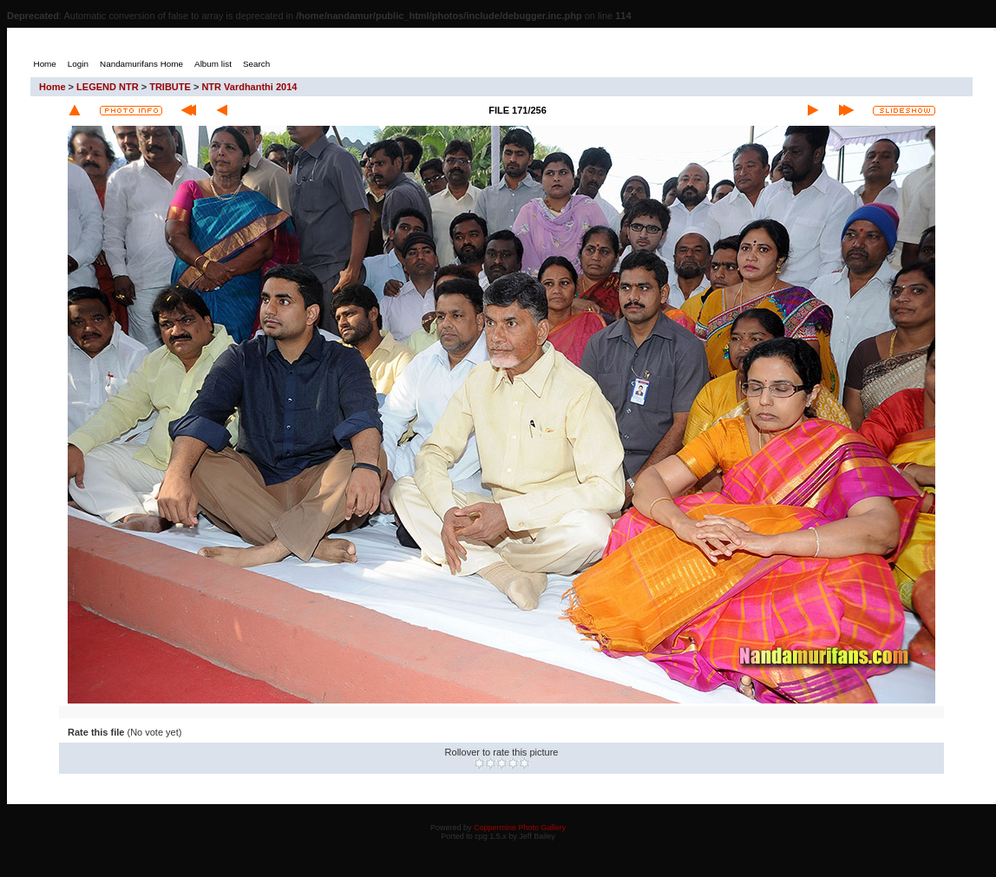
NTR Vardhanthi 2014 (249, 87)
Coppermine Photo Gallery (520, 827)
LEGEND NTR (107, 87)
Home (52, 87)
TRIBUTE (170, 87)
